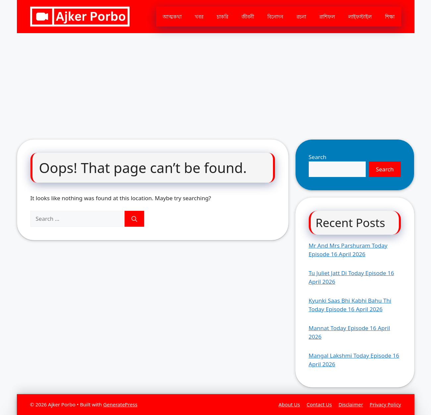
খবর (199, 16)
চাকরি (222, 16)
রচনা (301, 16)
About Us (289, 404)
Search (318, 157)
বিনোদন (275, 16)
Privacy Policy (385, 404)
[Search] (134, 219)
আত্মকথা (172, 16)
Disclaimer (351, 404)
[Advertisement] (215, 82)
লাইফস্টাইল (360, 16)
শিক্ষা (390, 16)
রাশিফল (327, 16)
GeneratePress (120, 404)
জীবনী (248, 16)
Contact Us (319, 404)
